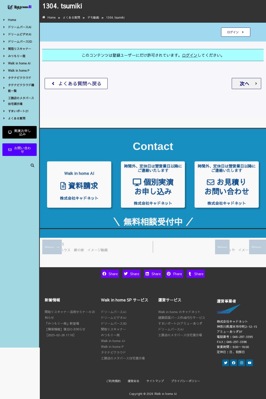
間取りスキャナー (113, 329)
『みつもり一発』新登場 (62, 323)
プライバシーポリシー (185, 381)
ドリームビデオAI (113, 317)
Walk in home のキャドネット (179, 312)
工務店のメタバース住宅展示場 (123, 358)
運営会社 (133, 381)
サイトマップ (155, 381)
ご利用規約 (113, 381)
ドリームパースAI (113, 312)
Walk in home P (112, 346)
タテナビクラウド (113, 352)
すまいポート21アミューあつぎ (180, 323)
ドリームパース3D (114, 323)
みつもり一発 (110, 335)
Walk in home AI (113, 341)
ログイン (189, 55)
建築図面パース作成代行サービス (181, 317)
